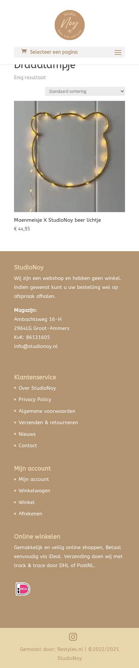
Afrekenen (30, 514)
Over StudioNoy (37, 388)
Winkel (27, 502)
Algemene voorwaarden (47, 411)
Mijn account (34, 479)
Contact (28, 446)
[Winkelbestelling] (85, 91)
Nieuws (27, 434)
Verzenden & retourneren (48, 423)
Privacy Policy (35, 399)
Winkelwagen (34, 491)
